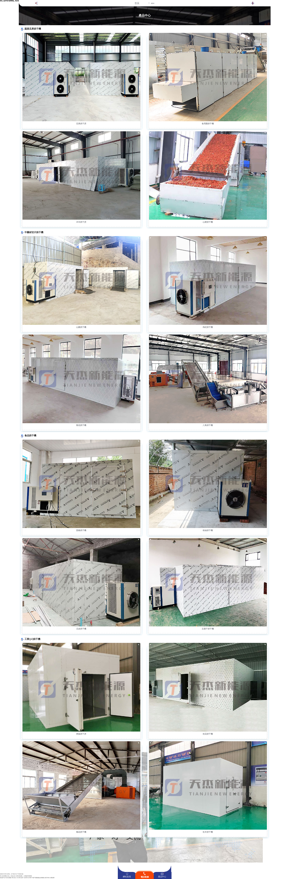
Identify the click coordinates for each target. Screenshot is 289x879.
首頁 (137, 3)
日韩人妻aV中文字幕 (15, 877)
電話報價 (145, 877)
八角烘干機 (208, 425)
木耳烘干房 (81, 222)
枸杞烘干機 (208, 327)
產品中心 (162, 877)
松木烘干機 (208, 832)
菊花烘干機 (81, 425)
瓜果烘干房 (81, 124)
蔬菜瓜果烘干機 (33, 29)
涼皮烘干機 (81, 629)
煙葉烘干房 (81, 734)
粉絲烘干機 (208, 530)
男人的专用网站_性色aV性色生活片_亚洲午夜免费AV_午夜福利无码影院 (16, 876)
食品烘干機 (30, 435)
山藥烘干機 (81, 327)
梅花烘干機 (81, 832)
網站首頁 (127, 877)
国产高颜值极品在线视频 (38, 877)
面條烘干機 (81, 530)
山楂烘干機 (208, 222)
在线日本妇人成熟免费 (49, 877)
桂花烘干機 (208, 734)
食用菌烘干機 (208, 124)
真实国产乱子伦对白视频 (5, 877)
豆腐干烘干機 (208, 629)
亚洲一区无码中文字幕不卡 (27, 877)
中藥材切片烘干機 (34, 232)
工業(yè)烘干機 (32, 639)
